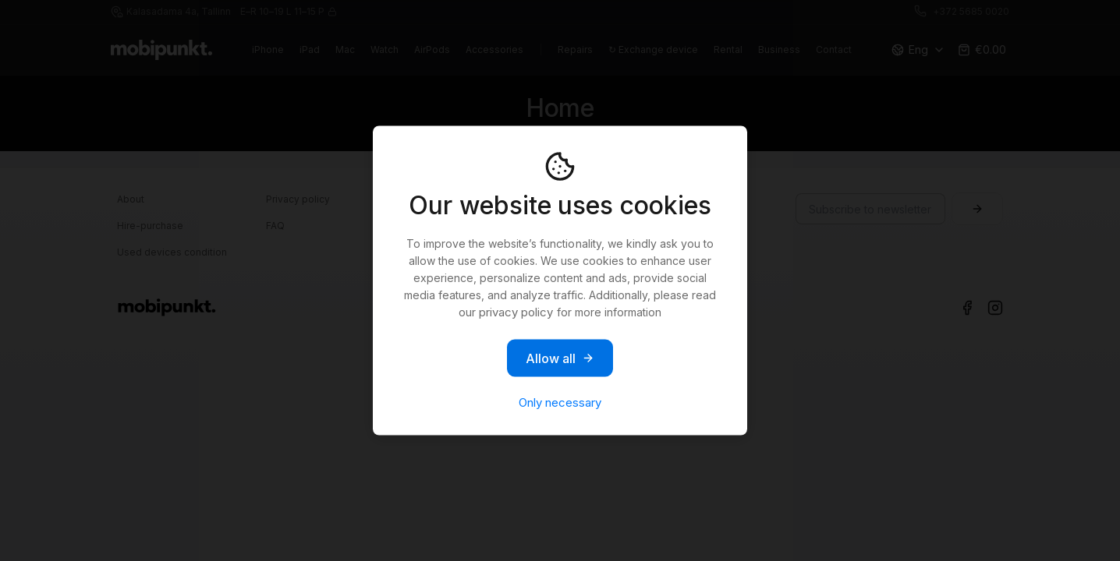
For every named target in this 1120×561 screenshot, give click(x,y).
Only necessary (560, 402)
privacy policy (516, 312)
